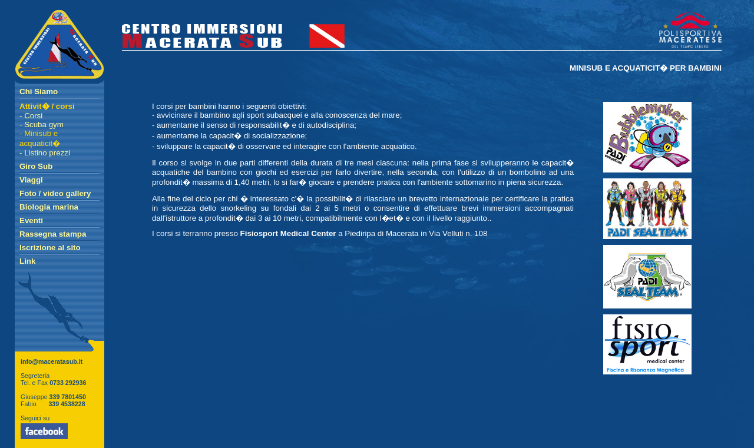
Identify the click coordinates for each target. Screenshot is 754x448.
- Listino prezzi (44, 152)
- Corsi (30, 115)
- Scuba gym (41, 124)
